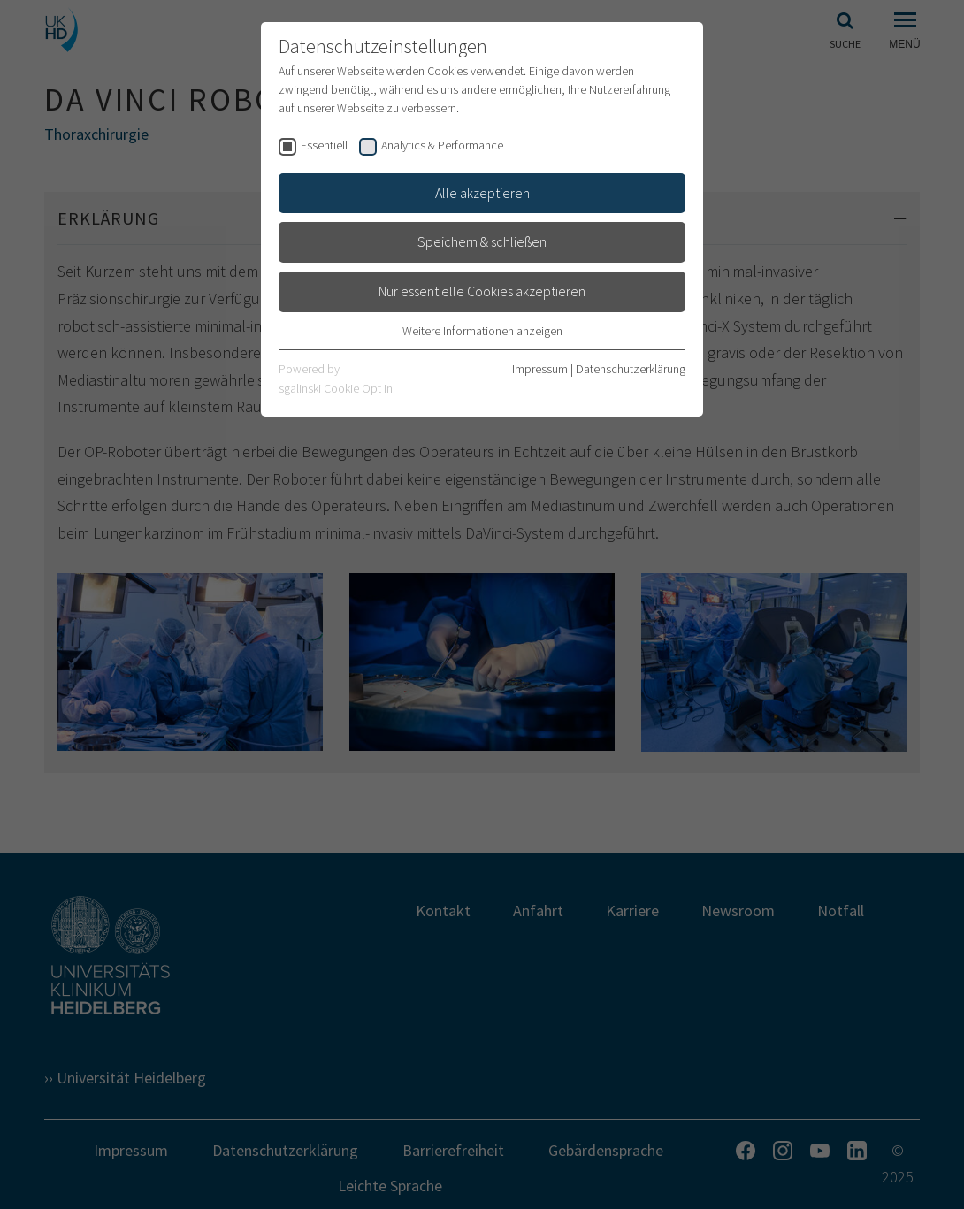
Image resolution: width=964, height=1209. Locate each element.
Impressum (540, 369)
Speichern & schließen (482, 241)
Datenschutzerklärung (630, 369)
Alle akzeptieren (482, 193)
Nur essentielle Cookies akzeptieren (482, 291)
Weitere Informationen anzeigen (482, 331)
